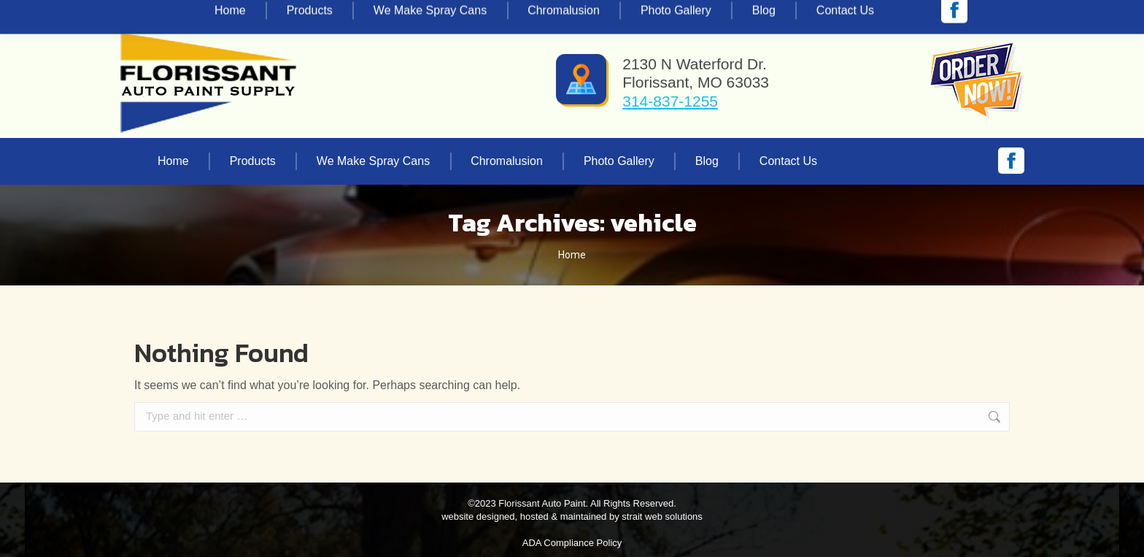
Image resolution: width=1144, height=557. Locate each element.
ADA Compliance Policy (572, 542)
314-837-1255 (173, 13)
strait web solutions (662, 516)
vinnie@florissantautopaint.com (306, 13)
